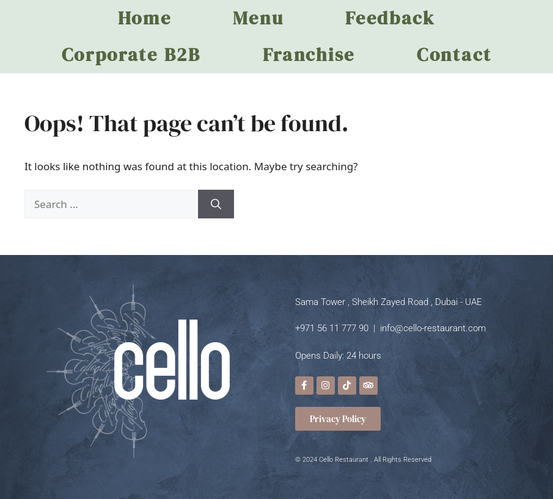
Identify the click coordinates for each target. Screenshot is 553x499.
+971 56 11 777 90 (331, 328)
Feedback (390, 18)
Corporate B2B (131, 54)
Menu (258, 18)
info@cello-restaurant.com (433, 328)
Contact (454, 54)
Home (145, 18)
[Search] (216, 204)
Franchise (309, 54)
